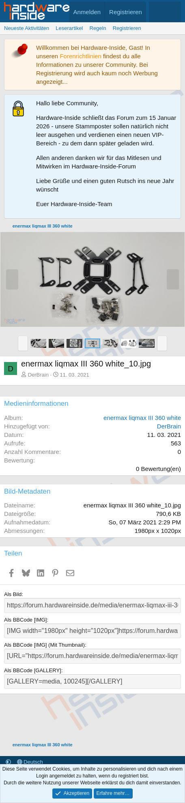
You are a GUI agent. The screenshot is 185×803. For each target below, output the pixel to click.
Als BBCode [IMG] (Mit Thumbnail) (44, 645)
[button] (23, 343)
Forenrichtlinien (80, 56)
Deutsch (30, 762)
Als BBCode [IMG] (25, 620)
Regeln (98, 28)
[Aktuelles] (157, 12)
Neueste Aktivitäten (26, 28)
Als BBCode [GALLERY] (32, 670)
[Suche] (173, 12)
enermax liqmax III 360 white (142, 417)
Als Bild (13, 594)
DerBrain (38, 375)
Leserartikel (69, 28)
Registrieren (127, 28)
